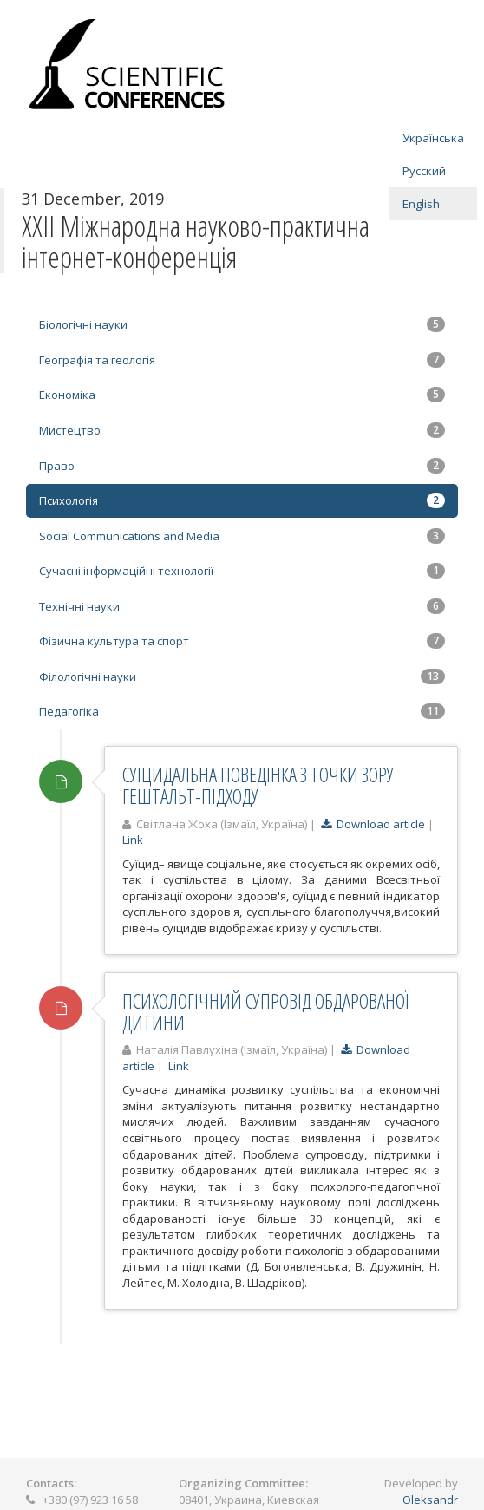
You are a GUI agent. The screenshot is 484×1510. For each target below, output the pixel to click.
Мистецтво (242, 430)
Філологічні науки (242, 676)
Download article (373, 824)
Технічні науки (242, 606)
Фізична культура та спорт (242, 641)
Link (132, 839)
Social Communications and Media (242, 536)
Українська (433, 138)
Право (242, 466)
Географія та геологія (242, 360)
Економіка (242, 394)
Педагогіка (242, 711)
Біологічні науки (242, 324)
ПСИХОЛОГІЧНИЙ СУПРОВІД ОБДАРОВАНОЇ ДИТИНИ (265, 1011)
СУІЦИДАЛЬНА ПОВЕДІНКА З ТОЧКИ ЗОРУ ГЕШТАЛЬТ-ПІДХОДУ (258, 785)
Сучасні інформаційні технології (242, 571)
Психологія (242, 500)
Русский (424, 171)
